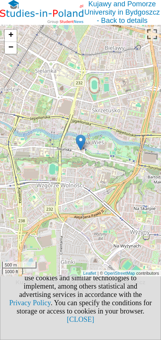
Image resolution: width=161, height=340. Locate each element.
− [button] (10, 48)
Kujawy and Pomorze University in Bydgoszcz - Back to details (122, 12)
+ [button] (10, 36)
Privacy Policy (29, 303)
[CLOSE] (80, 319)
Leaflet (89, 273)
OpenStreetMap (119, 273)
